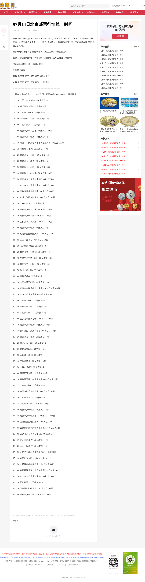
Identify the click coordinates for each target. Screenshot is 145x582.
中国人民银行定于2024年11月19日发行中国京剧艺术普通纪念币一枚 (108, 131)
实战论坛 (91, 12)
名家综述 (47, 12)
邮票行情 (19, 12)
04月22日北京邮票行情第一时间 (111, 63)
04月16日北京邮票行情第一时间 (111, 88)
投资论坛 (134, 12)
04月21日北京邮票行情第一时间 (111, 67)
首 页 (5, 12)
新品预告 (105, 12)
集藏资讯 (121, 12)
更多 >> (136, 46)
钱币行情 (34, 12)
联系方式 (60, 565)
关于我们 (49, 565)
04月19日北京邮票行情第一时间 (111, 76)
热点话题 (63, 12)
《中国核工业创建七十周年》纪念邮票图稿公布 (128, 113)
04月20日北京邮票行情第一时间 (111, 71)
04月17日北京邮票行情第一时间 (111, 84)
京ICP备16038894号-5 (34, 565)
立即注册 (120, 36)
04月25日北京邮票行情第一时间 (111, 51)
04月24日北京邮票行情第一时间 (111, 55)
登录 (143, 5)
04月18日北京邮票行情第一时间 (111, 80)
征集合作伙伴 (73, 565)
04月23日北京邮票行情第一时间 (111, 59)
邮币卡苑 (77, 12)
